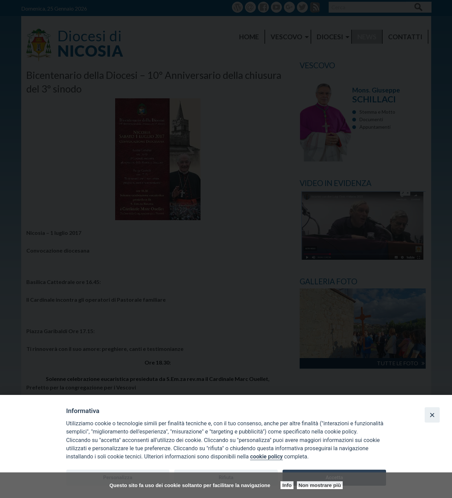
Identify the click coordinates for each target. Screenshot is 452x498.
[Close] (432, 414)
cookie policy (266, 456)
